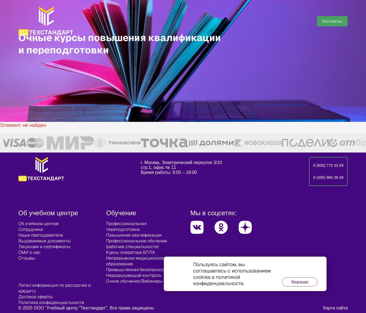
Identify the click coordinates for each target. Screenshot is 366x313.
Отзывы (26, 258)
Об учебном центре (38, 223)
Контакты (332, 21)
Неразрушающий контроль (134, 275)
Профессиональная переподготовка (126, 226)
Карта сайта (335, 308)
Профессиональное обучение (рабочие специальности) (136, 243)
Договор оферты (35, 297)
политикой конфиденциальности (218, 280)
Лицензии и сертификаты (44, 246)
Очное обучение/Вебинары (134, 281)
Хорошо (299, 282)
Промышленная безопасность (137, 269)
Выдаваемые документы (44, 241)
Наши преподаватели (40, 235)
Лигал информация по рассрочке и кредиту (54, 288)
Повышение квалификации (134, 235)
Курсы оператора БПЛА (130, 252)
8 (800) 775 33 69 (328, 165)
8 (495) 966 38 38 (328, 177)
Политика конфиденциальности (51, 302)
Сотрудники (30, 229)
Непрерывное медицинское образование (135, 261)
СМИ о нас (29, 252)
